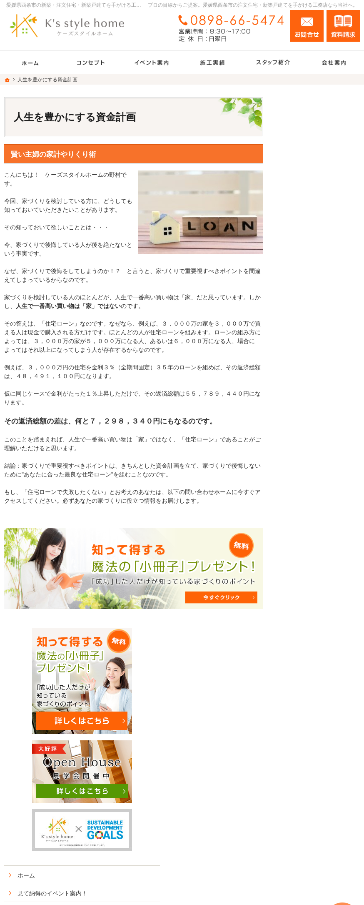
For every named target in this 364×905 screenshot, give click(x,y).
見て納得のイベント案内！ (320, 338)
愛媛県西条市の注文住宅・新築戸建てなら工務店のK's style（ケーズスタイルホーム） (216, 889)
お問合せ (307, 26)
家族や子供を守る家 (311, 496)
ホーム (293, 320)
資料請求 (343, 26)
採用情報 (296, 585)
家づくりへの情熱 (308, 550)
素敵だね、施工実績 (311, 417)
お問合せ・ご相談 (308, 621)
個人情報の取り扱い (311, 657)
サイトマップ (302, 675)
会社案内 (296, 532)
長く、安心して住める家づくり (320, 438)
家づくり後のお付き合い (317, 514)
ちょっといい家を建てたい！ (317, 396)
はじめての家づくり (311, 478)
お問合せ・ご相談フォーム (310, 837)
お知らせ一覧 (302, 639)
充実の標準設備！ (308, 460)
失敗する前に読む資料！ (317, 603)
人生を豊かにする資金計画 (320, 374)
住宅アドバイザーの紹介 (317, 567)
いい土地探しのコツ (311, 356)
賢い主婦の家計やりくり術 (53, 154)
